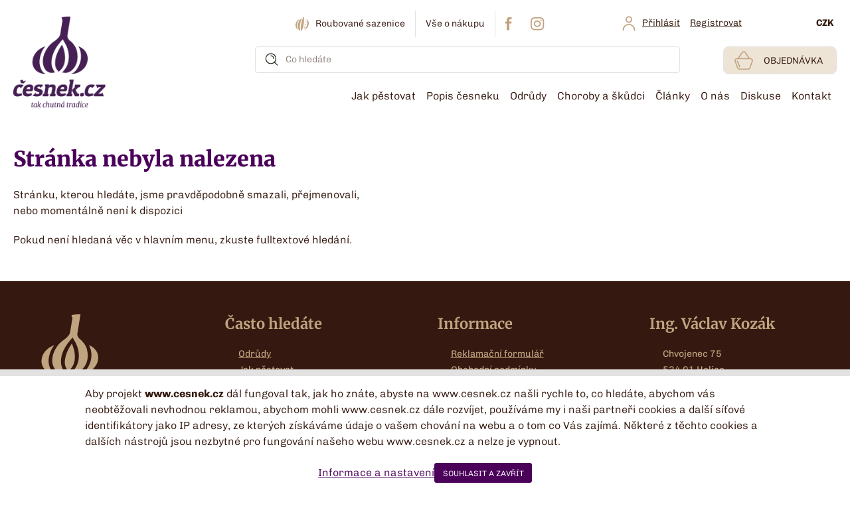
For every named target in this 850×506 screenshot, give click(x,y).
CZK (824, 23)
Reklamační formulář (497, 353)
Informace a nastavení (376, 472)
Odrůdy (254, 353)
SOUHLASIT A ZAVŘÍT (483, 473)
